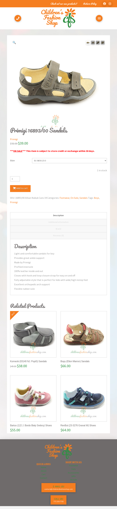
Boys (96, 200)
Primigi (14, 142)
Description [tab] (58, 218)
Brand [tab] (58, 231)
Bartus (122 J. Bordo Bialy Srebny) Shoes (31, 428)
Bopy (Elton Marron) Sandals (74, 364)
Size (12, 163)
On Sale (74, 200)
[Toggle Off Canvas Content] (99, 18)
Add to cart (22, 191)
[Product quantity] (15, 181)
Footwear (64, 200)
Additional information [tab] (58, 225)
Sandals (84, 200)
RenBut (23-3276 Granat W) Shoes (78, 428)
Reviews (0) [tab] (58, 238)
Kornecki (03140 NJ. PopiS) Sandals (28, 364)
